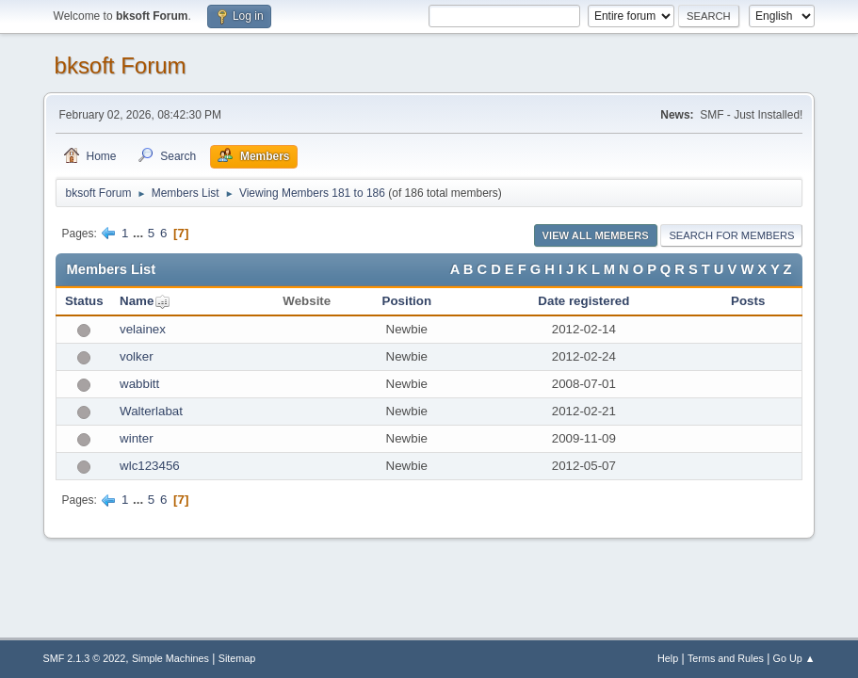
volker (137, 356)
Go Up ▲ (794, 658)
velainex (143, 329)
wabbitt (139, 384)
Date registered (583, 301)
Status (84, 301)
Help (667, 658)
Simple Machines (170, 658)
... (140, 233)
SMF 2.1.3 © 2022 (84, 658)
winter (137, 438)
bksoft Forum (120, 65)
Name (137, 301)
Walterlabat (151, 411)
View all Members (595, 235)
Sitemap (237, 658)
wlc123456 (150, 466)
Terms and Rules (726, 658)
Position (407, 301)
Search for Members (731, 235)
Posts (748, 301)
